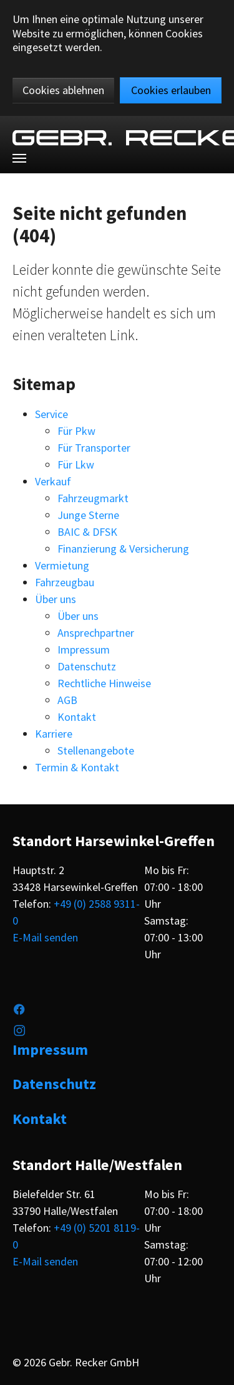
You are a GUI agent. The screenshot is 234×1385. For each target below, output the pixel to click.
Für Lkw (75, 464)
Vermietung (62, 565)
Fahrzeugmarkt (93, 498)
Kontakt (76, 717)
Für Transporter (93, 447)
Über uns (55, 599)
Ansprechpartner (95, 633)
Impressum (83, 649)
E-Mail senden (45, 937)
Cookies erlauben (171, 90)
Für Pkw (76, 431)
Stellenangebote (95, 750)
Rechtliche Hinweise (104, 683)
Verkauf (53, 481)
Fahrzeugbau (64, 582)
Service (51, 414)
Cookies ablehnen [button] (63, 90)
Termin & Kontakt (77, 767)
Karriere (53, 733)
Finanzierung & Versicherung (123, 548)
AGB (67, 700)
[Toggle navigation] (19, 158)
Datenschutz (86, 666)
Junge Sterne (88, 515)
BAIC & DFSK (87, 532)
